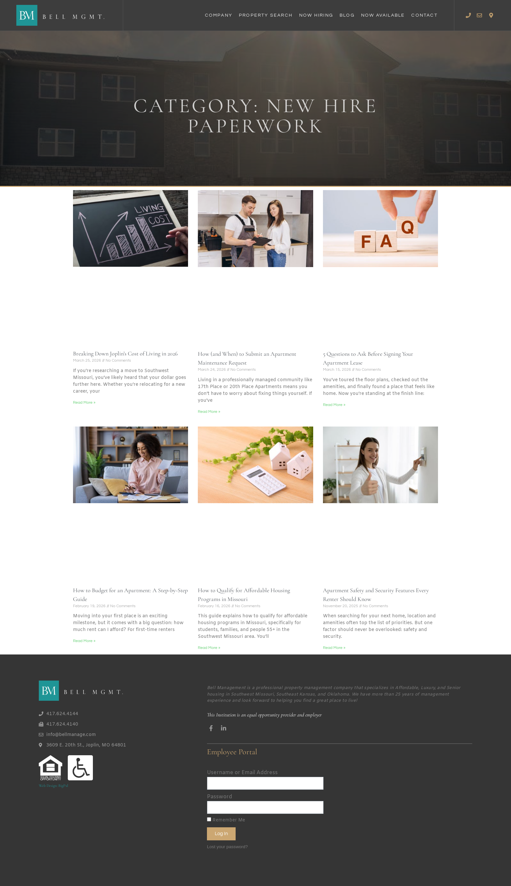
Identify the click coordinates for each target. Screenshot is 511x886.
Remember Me (226, 820)
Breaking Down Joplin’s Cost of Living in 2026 (125, 353)
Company (218, 15)
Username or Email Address (242, 772)
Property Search (266, 15)
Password (219, 796)
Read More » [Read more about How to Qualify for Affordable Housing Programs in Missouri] (209, 648)
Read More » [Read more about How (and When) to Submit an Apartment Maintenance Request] (209, 412)
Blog (347, 15)
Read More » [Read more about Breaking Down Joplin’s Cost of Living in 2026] (84, 402)
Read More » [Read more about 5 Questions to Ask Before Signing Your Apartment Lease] (334, 405)
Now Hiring (316, 15)
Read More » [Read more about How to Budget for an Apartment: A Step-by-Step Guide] (84, 641)
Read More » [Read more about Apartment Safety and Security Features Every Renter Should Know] (334, 648)
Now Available (383, 15)
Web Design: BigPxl (53, 785)
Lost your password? (227, 846)
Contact (424, 15)
